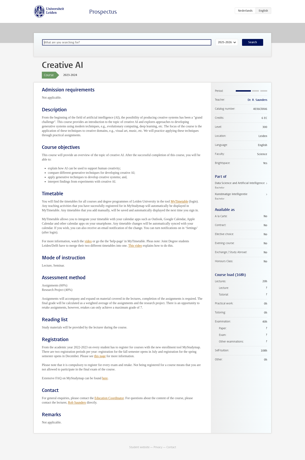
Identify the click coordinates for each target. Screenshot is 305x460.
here (105, 378)
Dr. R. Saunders (257, 100)
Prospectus (103, 11)
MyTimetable (179, 201)
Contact (171, 447)
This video (135, 245)
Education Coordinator (109, 398)
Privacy (158, 447)
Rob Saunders (77, 402)
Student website (139, 447)
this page (100, 356)
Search (252, 42)
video (88, 241)
